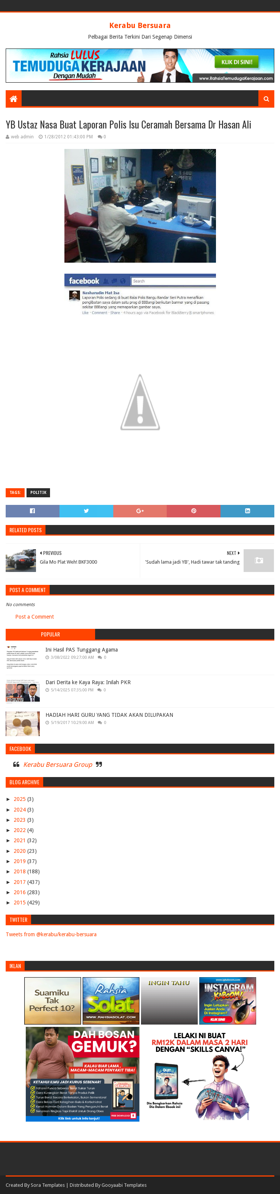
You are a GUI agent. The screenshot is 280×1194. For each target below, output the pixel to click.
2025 (20, 799)
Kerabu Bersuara (140, 25)
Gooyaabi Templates (124, 1185)
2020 (20, 851)
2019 (20, 861)
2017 (20, 882)
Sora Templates (48, 1185)
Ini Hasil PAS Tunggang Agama (81, 650)
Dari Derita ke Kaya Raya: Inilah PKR (88, 682)
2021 (20, 840)
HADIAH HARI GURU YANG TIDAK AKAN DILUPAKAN (109, 715)
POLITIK (38, 492)
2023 (20, 820)
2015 (20, 902)
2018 (20, 871)
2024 (20, 810)
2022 (20, 830)
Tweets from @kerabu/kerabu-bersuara (51, 934)
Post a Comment (34, 617)
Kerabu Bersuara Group (57, 764)
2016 (20, 892)
